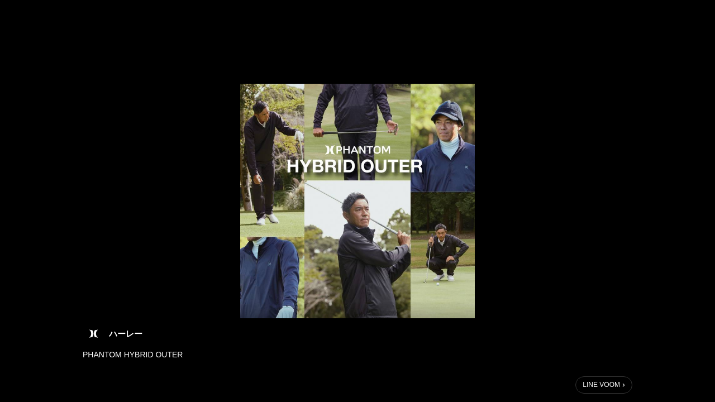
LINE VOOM (601, 385)
